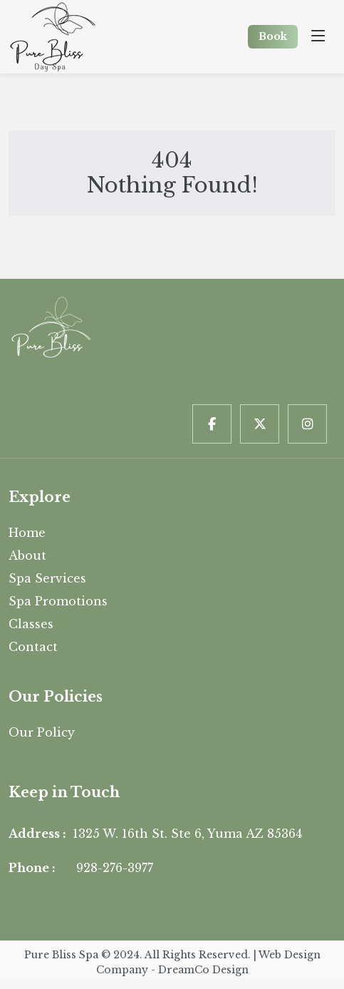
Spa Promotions (58, 601)
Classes (31, 624)
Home (27, 533)
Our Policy (42, 732)
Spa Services (47, 578)
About (27, 555)
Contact (33, 647)
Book (273, 36)
